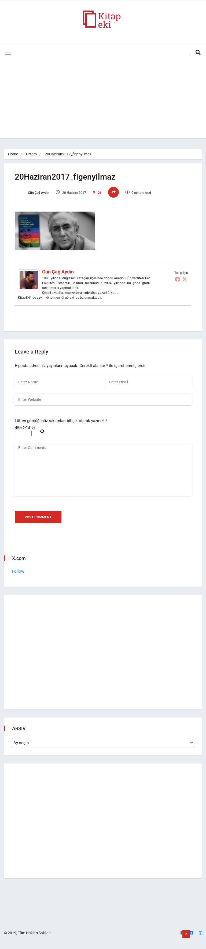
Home (13, 154)
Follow (18, 571)
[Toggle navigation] (8, 52)
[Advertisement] (103, 100)
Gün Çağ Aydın (32, 193)
